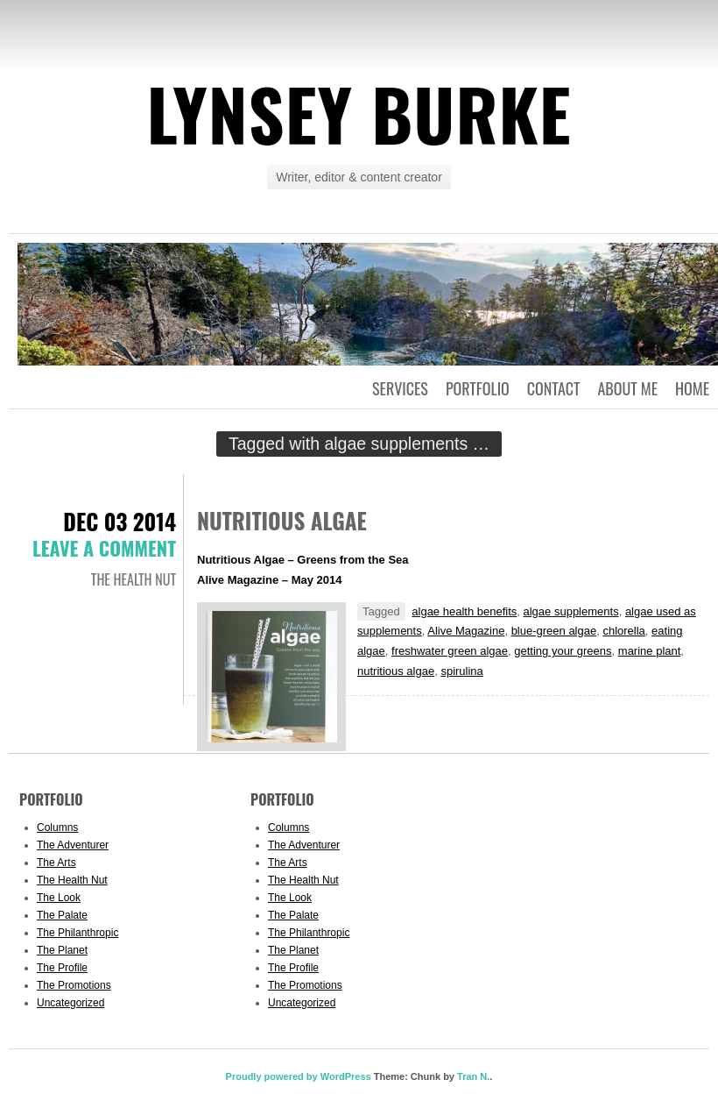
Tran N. (473, 1076)
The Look (59, 897)
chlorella (623, 630)
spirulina (461, 671)
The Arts (56, 862)
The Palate (62, 915)
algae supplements (571, 611)
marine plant (649, 650)
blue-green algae (554, 630)
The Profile (62, 968)
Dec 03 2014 (119, 521)
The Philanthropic (77, 933)
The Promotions (74, 985)
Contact (554, 388)
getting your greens (562, 650)
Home (692, 388)
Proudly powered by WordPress (298, 1076)
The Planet (62, 950)
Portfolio (478, 388)
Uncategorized (70, 1003)
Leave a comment (104, 548)
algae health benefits (464, 611)
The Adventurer (73, 845)
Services (400, 388)
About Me (627, 388)
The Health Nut (133, 579)
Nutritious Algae (282, 520)
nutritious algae (395, 671)
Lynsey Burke (358, 113)
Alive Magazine (465, 630)
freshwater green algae (449, 650)
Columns (57, 827)
